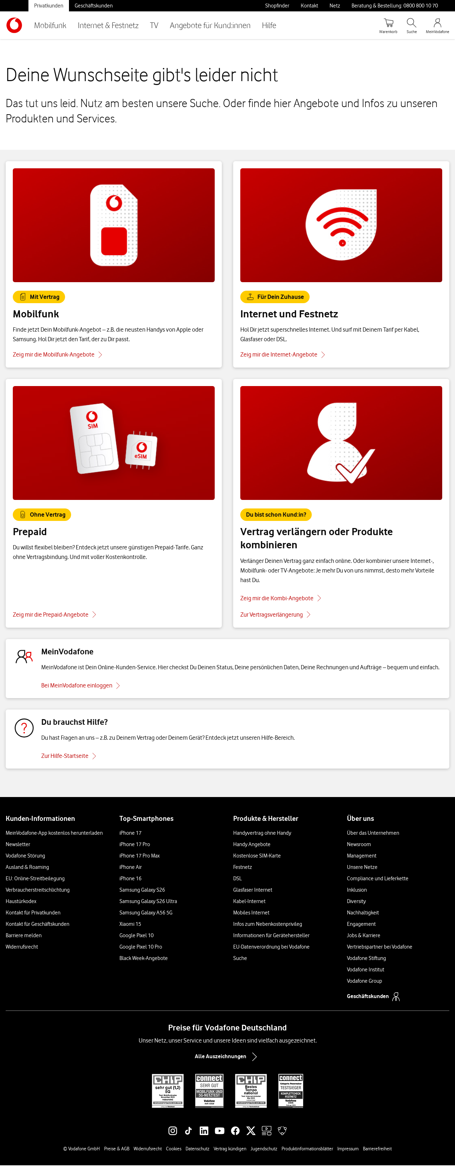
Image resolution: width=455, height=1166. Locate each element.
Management (361, 856)
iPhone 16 (130, 879)
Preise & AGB (116, 1149)
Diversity (356, 902)
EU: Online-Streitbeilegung (35, 879)
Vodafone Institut (365, 970)
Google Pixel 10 (136, 936)
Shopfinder (277, 5)
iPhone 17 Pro (134, 845)
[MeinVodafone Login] (438, 25)
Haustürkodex (21, 902)
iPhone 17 (130, 833)
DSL (237, 879)
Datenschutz (197, 1149)
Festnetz (242, 868)
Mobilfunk (50, 25)
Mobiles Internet (251, 913)
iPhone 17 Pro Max (139, 856)
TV (154, 25)
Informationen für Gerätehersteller (271, 936)
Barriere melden (24, 936)
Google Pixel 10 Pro (140, 947)
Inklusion (357, 890)
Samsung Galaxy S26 (142, 890)
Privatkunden (48, 5)
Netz (335, 5)
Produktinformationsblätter (307, 1149)
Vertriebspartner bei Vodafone (379, 947)
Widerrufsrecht (22, 947)
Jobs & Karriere (363, 936)
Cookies (173, 1149)
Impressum (348, 1149)
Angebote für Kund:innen (210, 25)
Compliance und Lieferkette (377, 879)
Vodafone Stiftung (366, 959)
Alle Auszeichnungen (227, 1057)
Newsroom (359, 845)
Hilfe (269, 25)
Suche (240, 959)
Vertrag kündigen (230, 1149)
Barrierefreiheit (377, 1149)
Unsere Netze (362, 868)
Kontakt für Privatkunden (33, 913)
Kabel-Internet (249, 902)
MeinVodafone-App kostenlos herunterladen (54, 833)
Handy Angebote (252, 845)
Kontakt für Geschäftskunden (37, 925)
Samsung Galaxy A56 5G (145, 913)
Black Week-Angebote (143, 959)
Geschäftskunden (94, 5)
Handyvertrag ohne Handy (262, 833)
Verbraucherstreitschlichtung (38, 890)
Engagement (361, 925)
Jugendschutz (264, 1149)
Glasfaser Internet (252, 890)
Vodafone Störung (25, 856)
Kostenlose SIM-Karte (257, 856)
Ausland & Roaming (27, 868)
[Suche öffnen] (412, 25)
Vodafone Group (364, 981)
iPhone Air (130, 868)
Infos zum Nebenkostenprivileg (267, 925)
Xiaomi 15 (130, 925)
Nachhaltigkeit (363, 913)
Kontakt (309, 5)
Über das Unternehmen (373, 833)
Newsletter (18, 845)
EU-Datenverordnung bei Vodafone (271, 947)
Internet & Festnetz (108, 25)
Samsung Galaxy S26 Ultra (148, 902)
